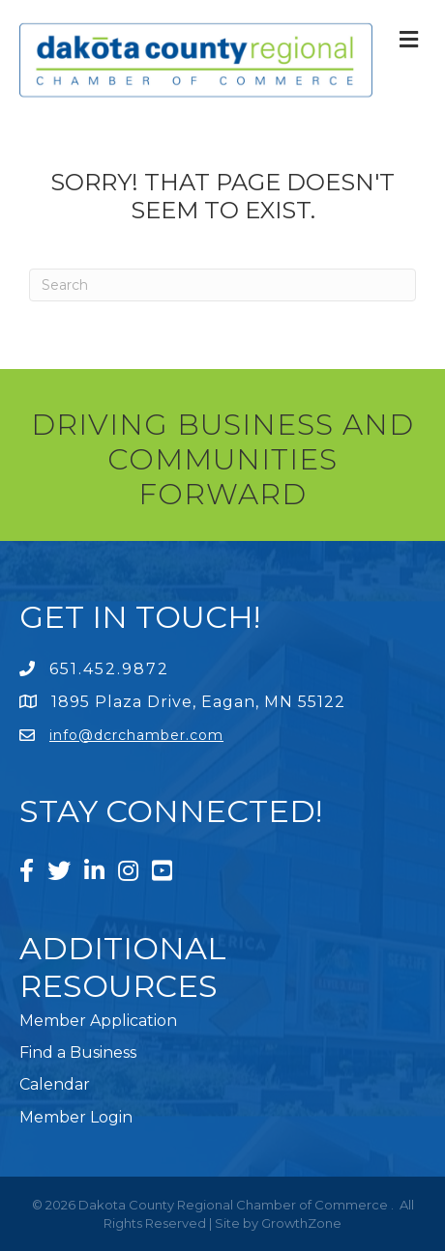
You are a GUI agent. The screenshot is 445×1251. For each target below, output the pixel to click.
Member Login (76, 1117)
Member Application (98, 1020)
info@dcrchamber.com (136, 735)
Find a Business (77, 1052)
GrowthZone (301, 1223)
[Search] (222, 285)
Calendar (54, 1084)
